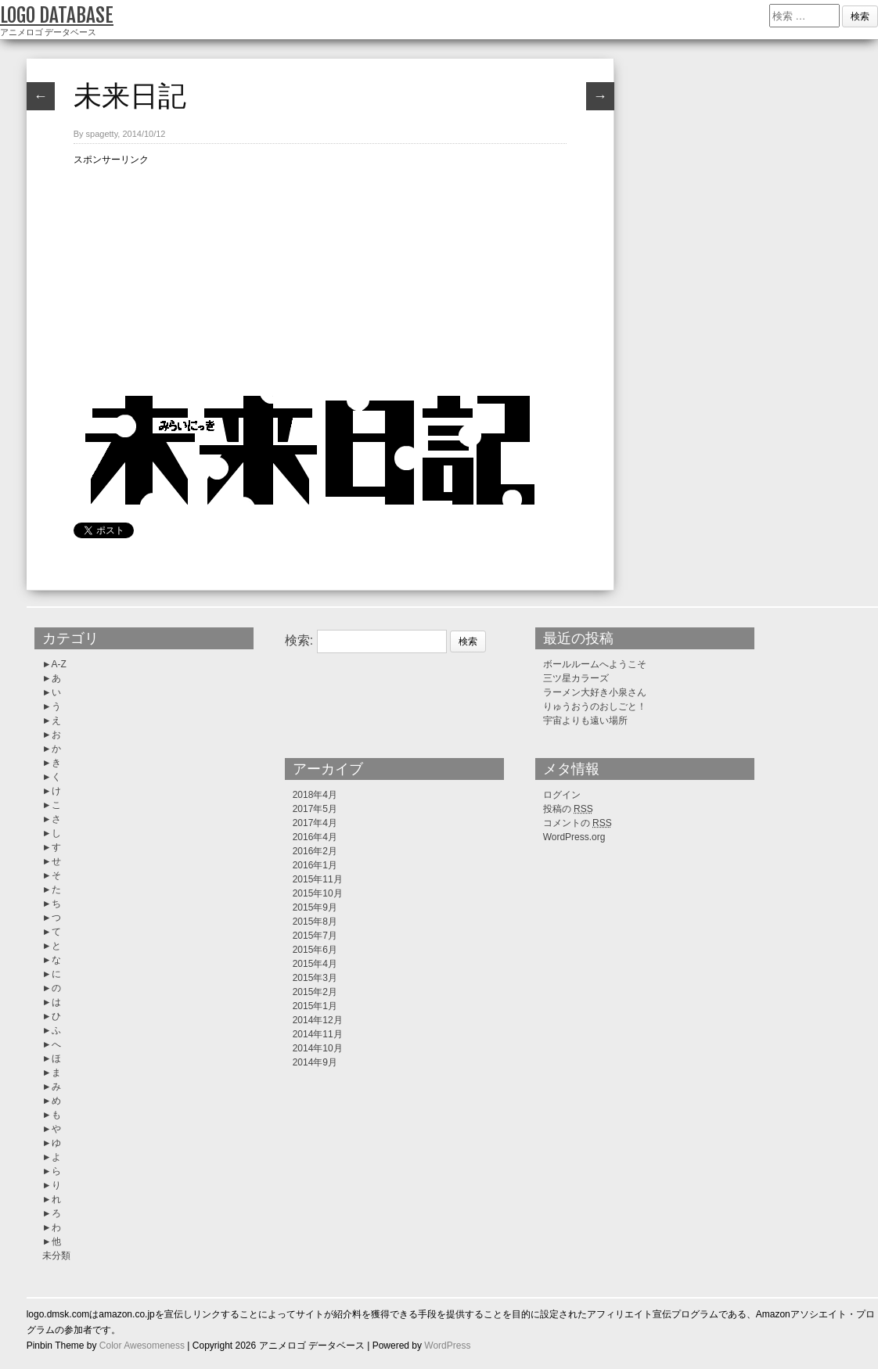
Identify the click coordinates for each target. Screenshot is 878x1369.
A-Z (59, 664)
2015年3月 (315, 977)
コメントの (577, 822)
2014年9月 (315, 1062)
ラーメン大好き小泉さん (594, 692)
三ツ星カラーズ (576, 678)
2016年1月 (315, 865)
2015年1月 (315, 1006)
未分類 (56, 1255)
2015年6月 (315, 949)
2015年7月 (315, 935)
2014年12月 (318, 1020)
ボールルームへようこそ (594, 664)
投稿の (568, 808)
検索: (299, 640)
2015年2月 (315, 991)
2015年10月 (318, 893)
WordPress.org (574, 837)
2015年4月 (315, 963)
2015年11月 (318, 879)
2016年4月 (315, 837)
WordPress (447, 1345)
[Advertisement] (320, 276)
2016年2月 (315, 851)
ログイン (562, 794)
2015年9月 (315, 907)
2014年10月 (318, 1048)
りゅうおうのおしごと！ (594, 706)
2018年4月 (315, 794)
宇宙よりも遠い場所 (585, 720)
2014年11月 (318, 1034)
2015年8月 (315, 921)
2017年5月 (315, 808)
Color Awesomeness (142, 1345)
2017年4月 (315, 822)
